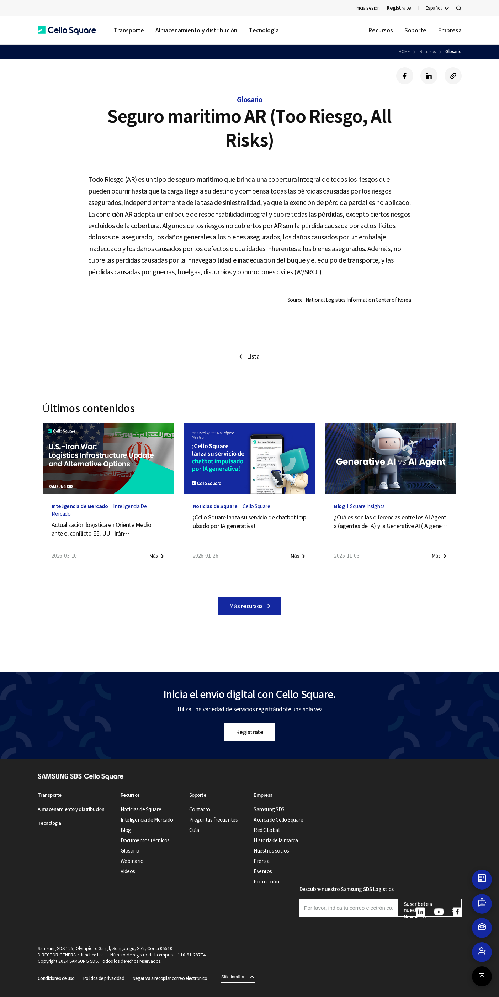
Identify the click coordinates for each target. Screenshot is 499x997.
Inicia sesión (367, 8)
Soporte (415, 30)
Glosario (453, 51)
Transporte (129, 30)
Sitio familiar (232, 977)
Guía (194, 830)
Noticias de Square (141, 809)
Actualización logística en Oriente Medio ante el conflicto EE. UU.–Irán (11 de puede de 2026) (102, 529)
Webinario (132, 861)
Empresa (449, 30)
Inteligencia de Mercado (147, 820)
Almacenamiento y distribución (196, 30)
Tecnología (263, 30)
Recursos (380, 30)
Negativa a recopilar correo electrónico (170, 978)
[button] (67, 30)
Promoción (266, 882)
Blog (126, 830)
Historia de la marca (276, 840)
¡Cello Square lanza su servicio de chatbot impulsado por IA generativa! (249, 521)
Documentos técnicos (145, 840)
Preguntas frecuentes (213, 820)
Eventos (263, 871)
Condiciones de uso (56, 978)
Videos (128, 871)
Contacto (199, 809)
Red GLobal (266, 830)
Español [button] (434, 8)
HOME (404, 51)
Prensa (261, 861)
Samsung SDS (269, 809)
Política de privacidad (103, 978)
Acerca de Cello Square (278, 820)
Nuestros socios (271, 851)
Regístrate (249, 731)
